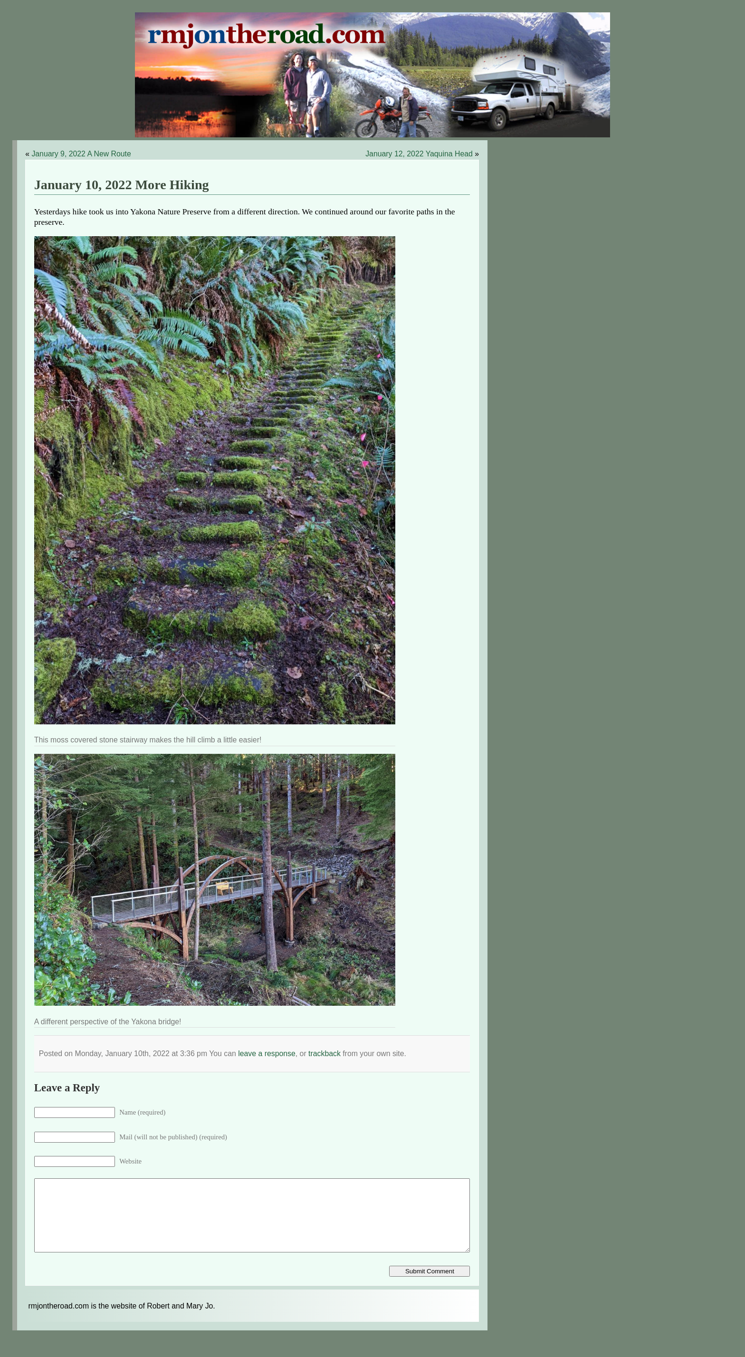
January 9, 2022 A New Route (81, 154)
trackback (324, 1053)
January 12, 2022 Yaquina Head (419, 154)
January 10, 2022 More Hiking (121, 184)
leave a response (267, 1053)
